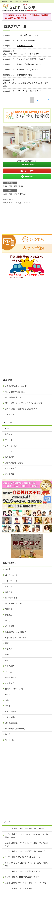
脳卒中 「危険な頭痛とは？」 (29, 64)
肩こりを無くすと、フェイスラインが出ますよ (22, 54)
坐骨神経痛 (9, 666)
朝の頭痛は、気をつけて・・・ (29, 70)
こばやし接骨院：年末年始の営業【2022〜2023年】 (26, 883)
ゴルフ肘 (8, 672)
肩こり (7, 620)
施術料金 (8, 440)
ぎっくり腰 (9, 626)
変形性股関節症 (11, 723)
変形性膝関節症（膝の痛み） (16, 638)
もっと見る (9, 414)
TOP (7, 429)
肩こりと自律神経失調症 (26, 41)
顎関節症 (8, 609)
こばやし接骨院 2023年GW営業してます (22, 877)
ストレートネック (12, 581)
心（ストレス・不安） (14, 603)
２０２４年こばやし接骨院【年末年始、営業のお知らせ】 (26, 864)
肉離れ (7, 700)
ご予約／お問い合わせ (14, 463)
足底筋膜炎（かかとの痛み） (16, 632)
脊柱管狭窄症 (10, 677)
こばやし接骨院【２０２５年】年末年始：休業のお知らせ (26, 844)
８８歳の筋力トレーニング (27, 35)
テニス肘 (8, 649)
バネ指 (7, 569)
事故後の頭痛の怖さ (25, 75)
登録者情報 (9, 474)
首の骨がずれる (11, 598)
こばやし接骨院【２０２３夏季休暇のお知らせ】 (24, 871)
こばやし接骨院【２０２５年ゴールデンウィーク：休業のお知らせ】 (26, 835)
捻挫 (7, 655)
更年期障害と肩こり (25, 46)
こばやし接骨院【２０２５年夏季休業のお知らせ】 (25, 828)
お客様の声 (9, 457)
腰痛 (7, 643)
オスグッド (9, 683)
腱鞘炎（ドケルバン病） (15, 689)
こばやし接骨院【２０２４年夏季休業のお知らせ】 (25, 851)
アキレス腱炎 (10, 717)
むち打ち (8, 586)
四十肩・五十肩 (11, 575)
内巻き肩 (8, 592)
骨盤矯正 (8, 615)
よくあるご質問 (11, 446)
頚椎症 (7, 734)
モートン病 (9, 740)
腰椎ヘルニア (10, 694)
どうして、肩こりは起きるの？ (29, 91)
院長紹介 (8, 434)
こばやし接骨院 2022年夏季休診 (18, 888)
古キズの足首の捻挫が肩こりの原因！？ (33, 59)
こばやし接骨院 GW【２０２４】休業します (23, 857)
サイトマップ (10, 468)
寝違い (7, 660)
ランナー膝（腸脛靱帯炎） (15, 729)
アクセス (8, 451)
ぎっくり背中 (10, 711)
